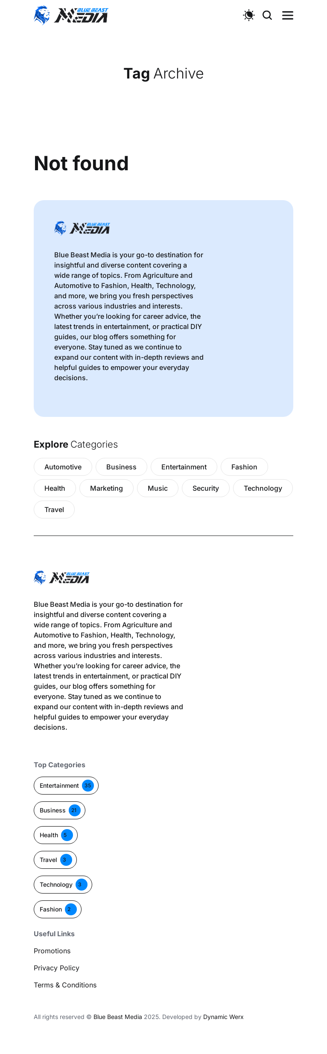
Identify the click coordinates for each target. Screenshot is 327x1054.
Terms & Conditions (65, 985)
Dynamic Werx (223, 1016)
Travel (54, 509)
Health (54, 488)
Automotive (63, 467)
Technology (263, 488)
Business (121, 467)
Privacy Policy (56, 968)
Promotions (52, 950)
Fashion (244, 467)
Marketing (106, 488)
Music (158, 488)
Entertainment (184, 467)
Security (206, 488)
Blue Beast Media (117, 1016)
